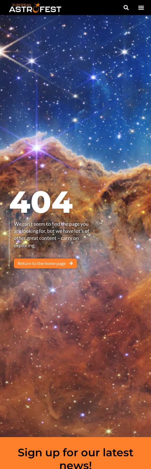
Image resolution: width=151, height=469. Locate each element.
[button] (141, 7)
